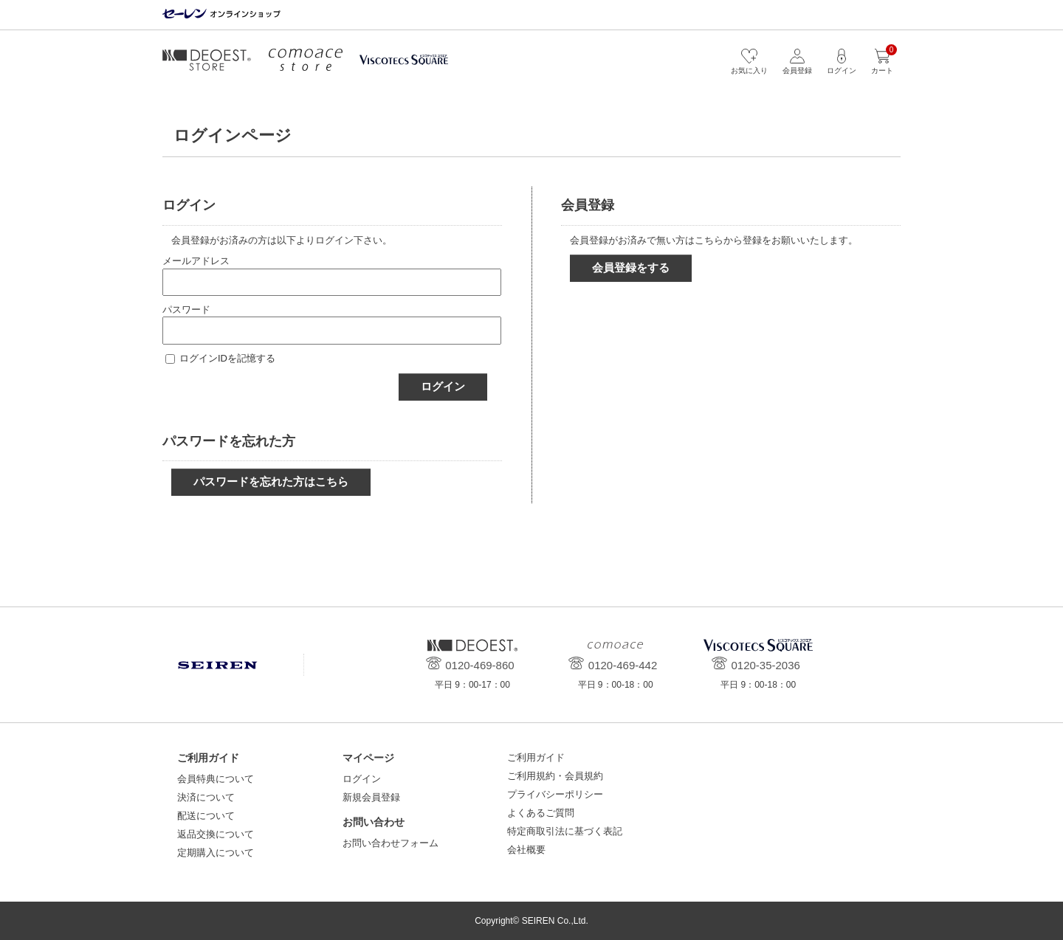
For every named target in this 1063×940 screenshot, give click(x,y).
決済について (206, 797)
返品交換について (215, 834)
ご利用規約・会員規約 (555, 775)
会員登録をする (631, 267)
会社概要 (526, 849)
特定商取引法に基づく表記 (564, 831)
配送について (206, 815)
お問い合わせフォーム (390, 843)
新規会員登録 (371, 797)
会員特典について (215, 778)
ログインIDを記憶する (227, 358)
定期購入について (215, 852)
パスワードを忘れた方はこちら (270, 481)
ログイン (443, 386)
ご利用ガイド (536, 757)
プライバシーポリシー (555, 794)
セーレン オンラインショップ (221, 14)
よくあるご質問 (540, 812)
